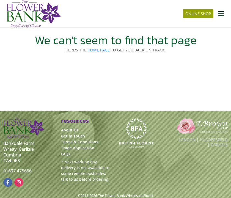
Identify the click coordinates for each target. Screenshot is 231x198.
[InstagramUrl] (18, 182)
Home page (98, 50)
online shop (198, 13)
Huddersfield (214, 139)
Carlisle (219, 144)
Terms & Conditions (79, 141)
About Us (69, 130)
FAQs (65, 153)
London (187, 139)
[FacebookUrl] (7, 182)
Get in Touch (73, 136)
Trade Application (77, 147)
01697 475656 (17, 171)
